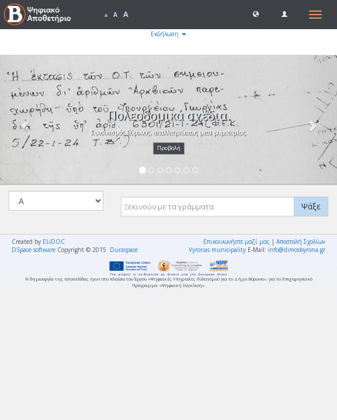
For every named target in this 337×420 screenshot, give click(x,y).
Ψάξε (311, 206)
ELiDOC (54, 241)
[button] (255, 13)
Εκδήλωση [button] (168, 34)
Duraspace (124, 250)
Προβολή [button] (168, 148)
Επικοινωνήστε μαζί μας (236, 241)
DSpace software (33, 250)
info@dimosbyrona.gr (296, 250)
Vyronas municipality (217, 250)
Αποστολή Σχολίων (300, 241)
